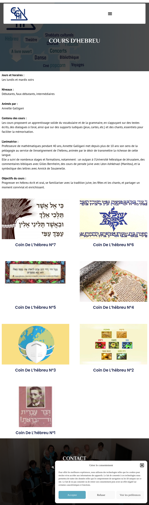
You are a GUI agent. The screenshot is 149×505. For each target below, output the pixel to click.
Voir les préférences (130, 495)
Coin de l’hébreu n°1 (35, 433)
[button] (142, 465)
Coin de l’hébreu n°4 (113, 307)
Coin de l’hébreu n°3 (35, 370)
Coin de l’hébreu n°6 (113, 245)
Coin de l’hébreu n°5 (35, 307)
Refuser (101, 495)
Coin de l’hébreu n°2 (113, 370)
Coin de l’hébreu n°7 (35, 245)
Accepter (72, 495)
